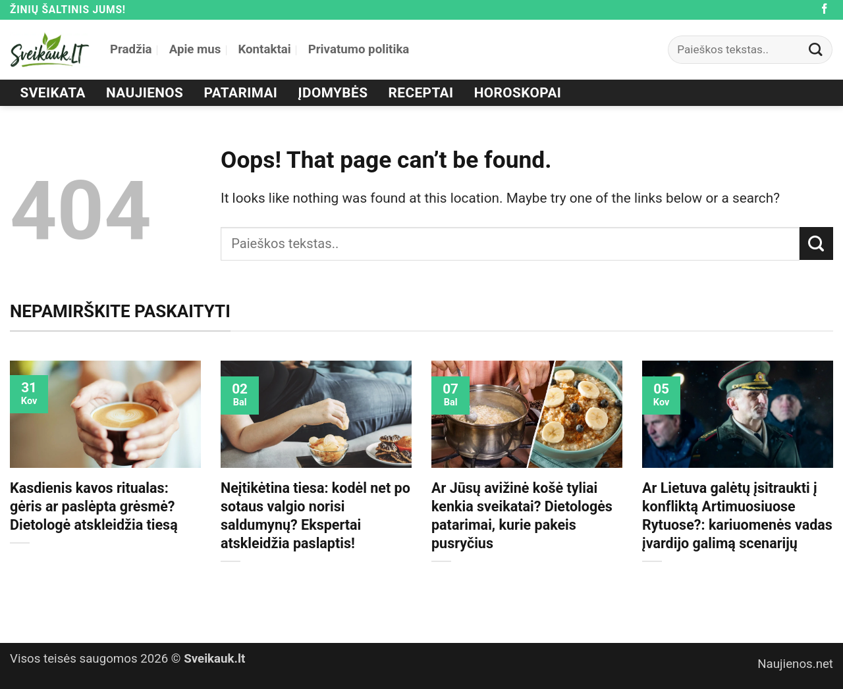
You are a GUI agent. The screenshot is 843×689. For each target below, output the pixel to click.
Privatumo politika (359, 49)
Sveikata (53, 93)
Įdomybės (333, 93)
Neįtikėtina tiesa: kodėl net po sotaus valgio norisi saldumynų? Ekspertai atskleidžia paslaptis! (315, 515)
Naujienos (144, 93)
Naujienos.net (795, 664)
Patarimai (241, 93)
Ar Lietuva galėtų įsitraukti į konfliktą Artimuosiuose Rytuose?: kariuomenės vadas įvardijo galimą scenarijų (737, 515)
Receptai (421, 93)
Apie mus (195, 49)
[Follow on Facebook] (824, 9)
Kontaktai (264, 49)
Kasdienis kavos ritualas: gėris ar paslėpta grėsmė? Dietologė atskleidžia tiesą (94, 506)
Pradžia (131, 49)
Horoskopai (518, 93)
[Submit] (816, 50)
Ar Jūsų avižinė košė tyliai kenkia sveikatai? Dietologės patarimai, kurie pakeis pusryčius (521, 515)
